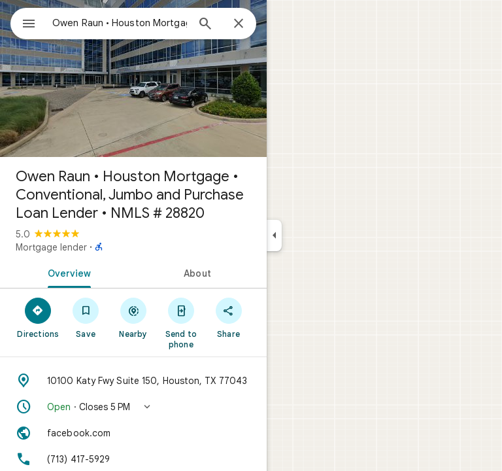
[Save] (86, 317)
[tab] (67, 272)
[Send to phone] (181, 322)
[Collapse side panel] (274, 235)
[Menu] (28, 25)
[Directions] (38, 317)
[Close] (238, 24)
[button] (133, 407)
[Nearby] (134, 317)
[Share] (228, 317)
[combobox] (119, 23)
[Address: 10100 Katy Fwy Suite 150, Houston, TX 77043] (133, 381)
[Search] (205, 25)
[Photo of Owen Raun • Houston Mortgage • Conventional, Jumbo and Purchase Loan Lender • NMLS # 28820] (133, 78)
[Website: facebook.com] (133, 433)
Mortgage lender (51, 247)
